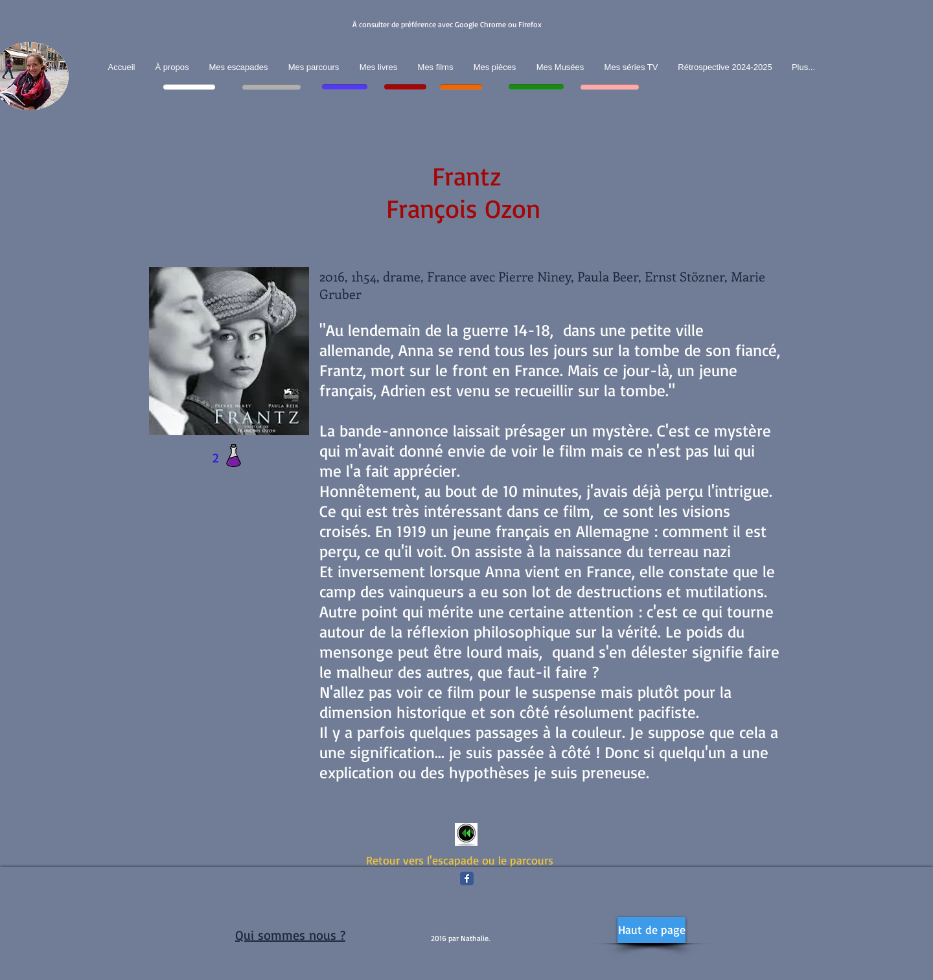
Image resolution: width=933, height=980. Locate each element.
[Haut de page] (651, 930)
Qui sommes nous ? (290, 935)
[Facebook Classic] (467, 878)
